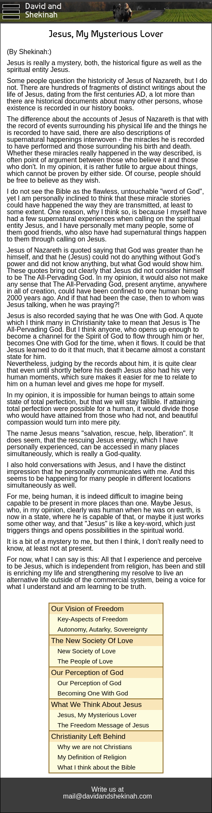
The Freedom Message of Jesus (103, 725)
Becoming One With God (92, 693)
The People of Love (85, 661)
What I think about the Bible (96, 767)
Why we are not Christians (94, 747)
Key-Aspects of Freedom (92, 619)
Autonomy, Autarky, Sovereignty (102, 629)
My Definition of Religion (91, 757)
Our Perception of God (89, 683)
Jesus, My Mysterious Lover (97, 715)
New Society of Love (86, 651)
